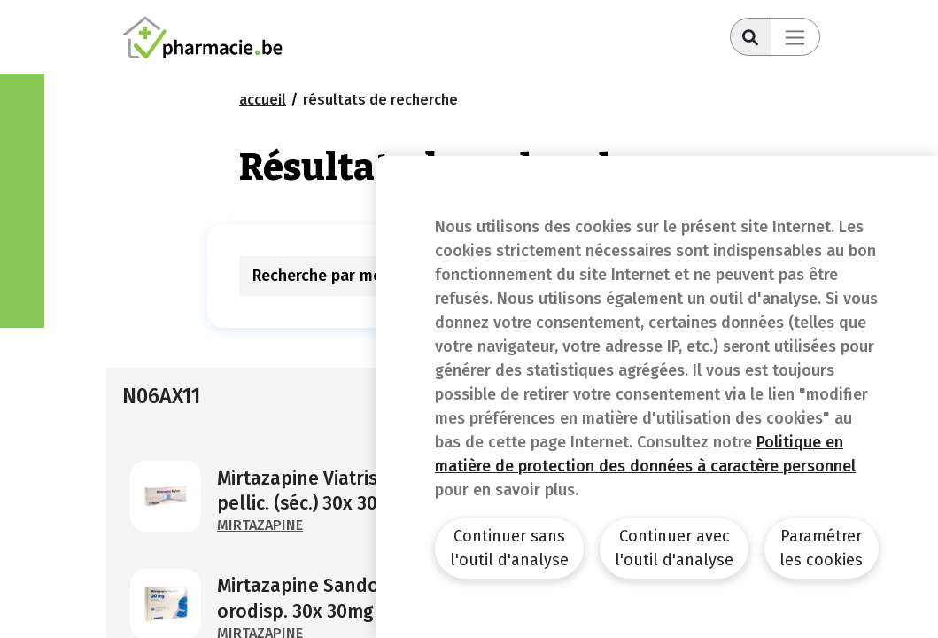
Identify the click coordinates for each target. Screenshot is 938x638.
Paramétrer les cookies (821, 548)
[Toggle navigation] (795, 37)
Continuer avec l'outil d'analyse (674, 548)
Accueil (262, 99)
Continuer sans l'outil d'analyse (509, 548)
